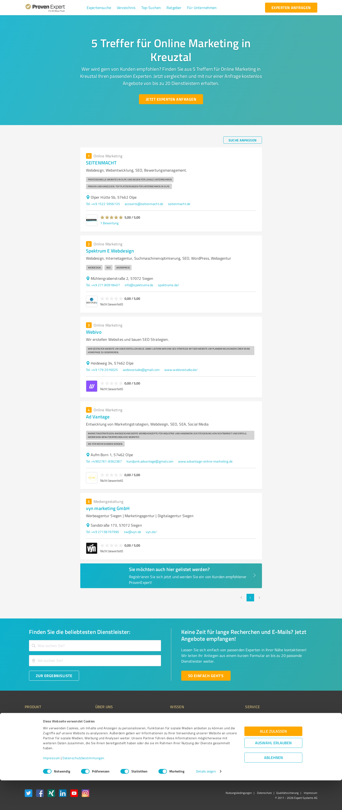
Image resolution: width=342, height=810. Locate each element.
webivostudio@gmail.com (141, 369)
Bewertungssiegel (38, 717)
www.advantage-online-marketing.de (205, 461)
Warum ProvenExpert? (102, 717)
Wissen (157, 717)
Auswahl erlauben (273, 772)
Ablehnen (273, 787)
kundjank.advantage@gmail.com (150, 461)
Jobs (89, 742)
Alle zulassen (273, 761)
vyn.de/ (151, 531)
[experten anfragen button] (291, 8)
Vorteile (30, 733)
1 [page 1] (250, 597)
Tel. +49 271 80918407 (103, 285)
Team (90, 733)
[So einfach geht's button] (206, 676)
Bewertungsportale (166, 733)
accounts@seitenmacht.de (144, 203)
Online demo (227, 733)
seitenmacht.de (179, 203)
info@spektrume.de (139, 285)
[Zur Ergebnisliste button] (54, 676)
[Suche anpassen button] (242, 140)
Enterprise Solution (38, 742)
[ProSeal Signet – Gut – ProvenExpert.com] (299, 726)
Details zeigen (206, 801)
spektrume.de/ (168, 285)
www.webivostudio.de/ (181, 369)
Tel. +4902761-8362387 (104, 461)
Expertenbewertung (232, 742)
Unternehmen (96, 725)
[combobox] (95, 645)
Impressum (51, 788)
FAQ (155, 725)
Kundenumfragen (37, 725)
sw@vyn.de (132, 531)
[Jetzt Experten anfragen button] (171, 99)
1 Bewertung (109, 223)
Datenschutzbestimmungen (83, 788)
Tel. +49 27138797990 (102, 531)
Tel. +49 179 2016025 (102, 369)
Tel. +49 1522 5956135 (103, 203)
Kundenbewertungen (167, 742)
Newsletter (226, 725)
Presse (223, 717)
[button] (99, 7)
